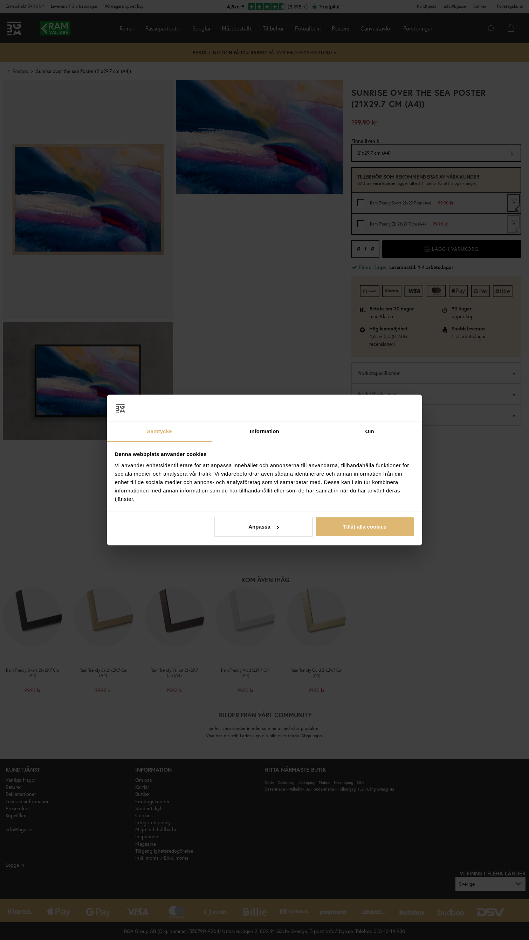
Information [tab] (264, 431)
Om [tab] (369, 431)
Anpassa (263, 527)
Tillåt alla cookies (364, 527)
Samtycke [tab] (159, 431)
